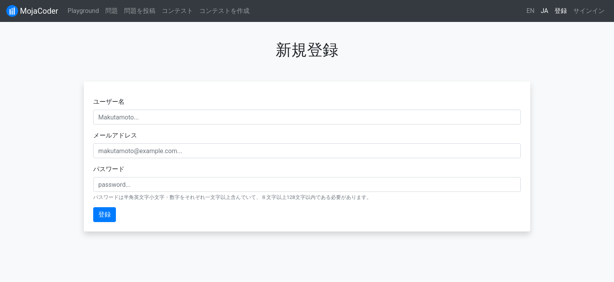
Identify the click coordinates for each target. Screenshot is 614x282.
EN (530, 10)
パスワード (109, 169)
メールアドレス (115, 135)
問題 (111, 10)
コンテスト (177, 10)
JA (544, 10)
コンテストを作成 (224, 10)
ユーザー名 (109, 101)
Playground (83, 10)
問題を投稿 (139, 10)
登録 (560, 10)
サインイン (589, 10)
